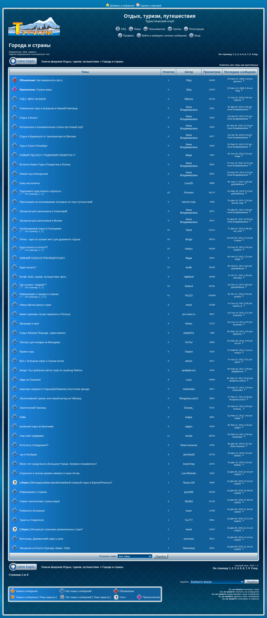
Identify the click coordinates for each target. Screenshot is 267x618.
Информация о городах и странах (39, 294)
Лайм (23, 417)
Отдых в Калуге (29, 117)
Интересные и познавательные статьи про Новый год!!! (51, 127)
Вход (197, 35)
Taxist (189, 230)
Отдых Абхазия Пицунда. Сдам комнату (43, 332)
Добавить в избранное (122, 5)
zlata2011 (188, 332)
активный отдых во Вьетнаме (36, 426)
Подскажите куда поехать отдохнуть (40, 191)
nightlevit (189, 276)
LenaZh (189, 183)
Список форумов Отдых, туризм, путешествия (70, 61)
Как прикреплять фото (49, 80)
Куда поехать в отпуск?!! (34, 247)
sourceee (189, 538)
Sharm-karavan (188, 445)
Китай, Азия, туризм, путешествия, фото (43, 276)
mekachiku (189, 389)
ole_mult (237, 231)
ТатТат (189, 342)
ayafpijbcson (189, 370)
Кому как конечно (30, 183)
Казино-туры (27, 351)
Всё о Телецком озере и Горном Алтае (42, 361)
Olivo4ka (237, 278)
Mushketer (237, 437)
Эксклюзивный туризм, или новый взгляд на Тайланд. (51, 398)
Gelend (189, 286)
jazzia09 (188, 492)
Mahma (189, 99)
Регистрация (196, 29)
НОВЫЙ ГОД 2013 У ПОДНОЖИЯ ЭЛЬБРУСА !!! (47, 155)
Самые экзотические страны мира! (40, 501)
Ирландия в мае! (29, 323)
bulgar (188, 417)
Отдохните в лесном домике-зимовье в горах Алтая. (50, 473)
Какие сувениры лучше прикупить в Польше (45, 314)
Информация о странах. (33, 492)
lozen (189, 510)
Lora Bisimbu (189, 473)
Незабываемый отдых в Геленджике (40, 228)
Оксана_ (189, 407)
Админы (32, 52)
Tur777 (189, 520)
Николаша (189, 548)
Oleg (189, 80)
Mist (25, 52)
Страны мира (44, 89)
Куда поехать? (28, 267)
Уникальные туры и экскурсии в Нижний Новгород (48, 108)
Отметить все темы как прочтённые (238, 65)
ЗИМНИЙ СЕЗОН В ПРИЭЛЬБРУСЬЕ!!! (42, 258)
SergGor (237, 250)
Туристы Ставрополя (32, 520)
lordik (189, 267)
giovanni (237, 81)
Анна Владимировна (188, 108)
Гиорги (189, 351)
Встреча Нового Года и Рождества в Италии (45, 164)
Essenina (237, 315)
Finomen (188, 192)
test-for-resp (188, 201)
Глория (237, 240)
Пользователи (157, 29)
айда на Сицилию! (30, 379)
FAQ (123, 29)
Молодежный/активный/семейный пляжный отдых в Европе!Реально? (71, 482)
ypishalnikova (237, 184)
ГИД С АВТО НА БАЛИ (33, 99)
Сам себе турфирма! (32, 435)
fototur (188, 323)
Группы (177, 29)
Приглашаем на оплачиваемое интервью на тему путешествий (56, 201)
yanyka (237, 296)
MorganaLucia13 (188, 398)
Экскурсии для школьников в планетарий (43, 211)
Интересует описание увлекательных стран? (57, 529)
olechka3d (189, 454)
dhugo (188, 239)
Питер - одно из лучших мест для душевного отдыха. (50, 239)
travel (189, 304)
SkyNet (189, 501)
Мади (189, 155)
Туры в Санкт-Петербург (34, 145)
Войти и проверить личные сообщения (164, 35)
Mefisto (237, 455)
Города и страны (30, 45)
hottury (189, 248)
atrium (188, 361)
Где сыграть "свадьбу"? (33, 284)
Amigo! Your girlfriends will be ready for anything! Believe (51, 370)
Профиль (128, 35)
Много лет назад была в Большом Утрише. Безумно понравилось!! (58, 463)
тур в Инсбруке (28, 454)
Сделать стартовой (150, 5)
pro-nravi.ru (188, 314)
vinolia (188, 435)
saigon (188, 426)
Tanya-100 (189, 482)
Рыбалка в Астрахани (32, 510)
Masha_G (237, 306)
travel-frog (188, 463)
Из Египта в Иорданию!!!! (34, 445)
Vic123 (188, 295)
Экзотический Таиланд (33, 407)
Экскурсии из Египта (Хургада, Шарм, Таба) (45, 548)
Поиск (137, 29)
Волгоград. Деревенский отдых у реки (41, 538)
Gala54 (237, 474)
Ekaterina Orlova (237, 381)
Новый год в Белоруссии (34, 173)
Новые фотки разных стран (35, 304)
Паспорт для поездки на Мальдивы (40, 342)
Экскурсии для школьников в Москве (41, 220)
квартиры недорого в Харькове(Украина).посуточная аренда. (55, 389)
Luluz (189, 379)
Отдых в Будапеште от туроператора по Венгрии (48, 136)
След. (255, 54)
